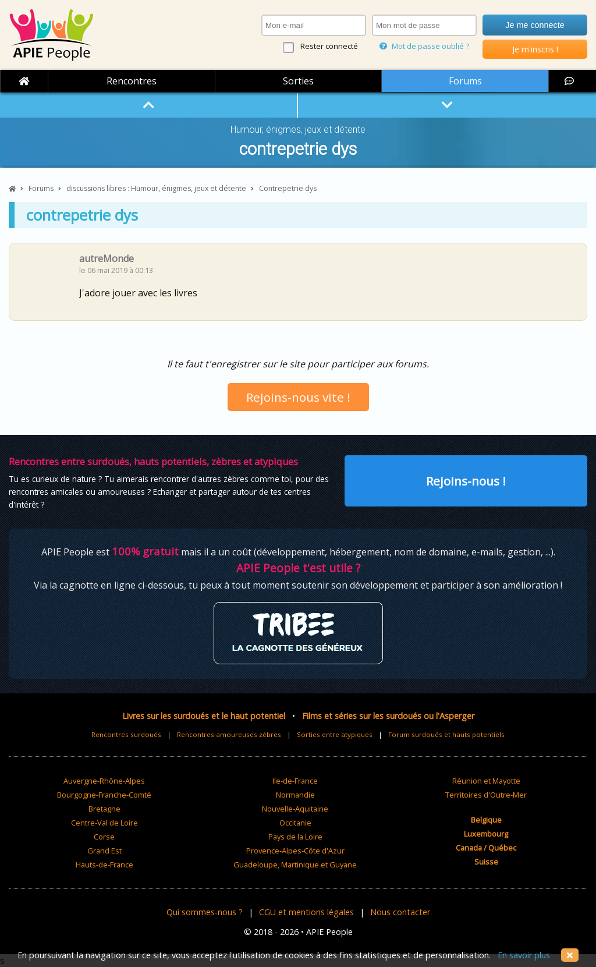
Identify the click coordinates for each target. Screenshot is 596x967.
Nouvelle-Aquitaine (295, 808)
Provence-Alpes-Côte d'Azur (295, 850)
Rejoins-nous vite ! (298, 397)
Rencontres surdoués (126, 734)
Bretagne (104, 808)
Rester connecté (329, 46)
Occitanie (295, 822)
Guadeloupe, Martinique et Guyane (295, 864)
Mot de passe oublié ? (424, 46)
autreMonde (106, 258)
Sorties (298, 81)
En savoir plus (524, 955)
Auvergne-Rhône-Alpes (104, 780)
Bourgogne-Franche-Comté (104, 794)
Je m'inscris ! (535, 49)
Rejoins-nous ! (466, 481)
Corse (104, 836)
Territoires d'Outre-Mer (486, 794)
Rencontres (132, 81)
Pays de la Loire (295, 836)
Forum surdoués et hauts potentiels (446, 734)
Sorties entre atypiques (334, 734)
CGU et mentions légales (306, 912)
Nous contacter (400, 912)
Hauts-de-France (104, 864)
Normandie (295, 794)
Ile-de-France (295, 780)
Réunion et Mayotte (486, 780)
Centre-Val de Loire (104, 822)
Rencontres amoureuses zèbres (229, 734)
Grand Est (104, 850)
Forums (465, 81)
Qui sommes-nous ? (204, 912)
